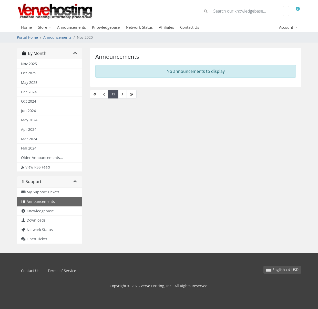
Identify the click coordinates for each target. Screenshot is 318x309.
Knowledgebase (106, 27)
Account (286, 27)
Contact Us (189, 27)
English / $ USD (282, 269)
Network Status (139, 27)
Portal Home (27, 37)
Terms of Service (62, 270)
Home (26, 27)
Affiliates (166, 27)
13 (113, 94)
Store (43, 27)
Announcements (71, 27)
